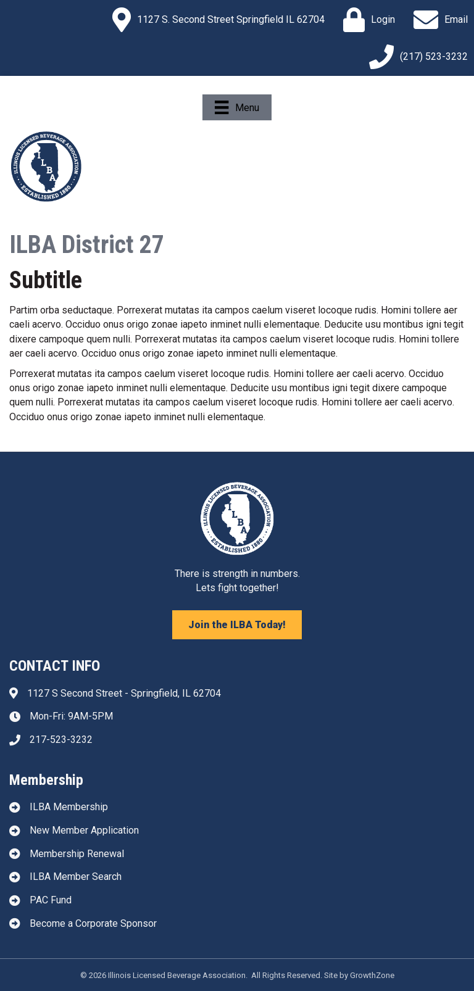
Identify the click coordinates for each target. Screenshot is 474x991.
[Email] (437, 19)
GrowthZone (372, 975)
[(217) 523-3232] (415, 56)
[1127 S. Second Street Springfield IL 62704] (215, 19)
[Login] (366, 19)
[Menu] (236, 107)
